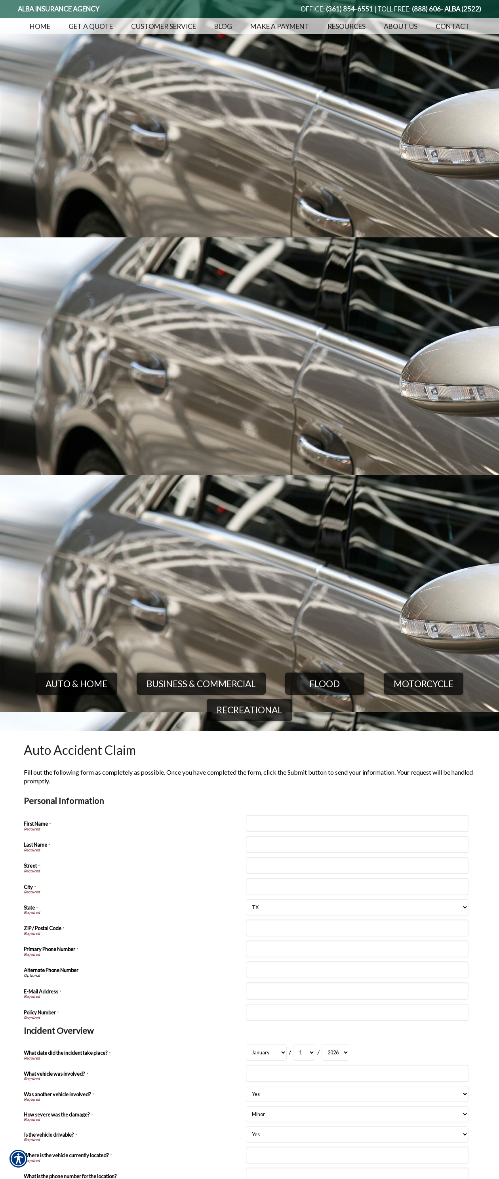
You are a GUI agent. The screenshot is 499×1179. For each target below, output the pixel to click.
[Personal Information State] (357, 907)
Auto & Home (76, 684)
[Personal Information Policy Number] (357, 1012)
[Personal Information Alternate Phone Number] (357, 969)
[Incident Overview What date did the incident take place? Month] (266, 1052)
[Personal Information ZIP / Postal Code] (357, 927)
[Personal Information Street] (357, 865)
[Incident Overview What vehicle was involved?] (357, 1073)
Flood (324, 684)
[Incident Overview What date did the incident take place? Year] (335, 1052)
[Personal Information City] (357, 886)
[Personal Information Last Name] (357, 844)
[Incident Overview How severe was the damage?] (357, 1114)
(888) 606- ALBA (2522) (446, 9)
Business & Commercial (201, 684)
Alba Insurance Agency (58, 9)
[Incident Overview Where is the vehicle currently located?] (357, 1155)
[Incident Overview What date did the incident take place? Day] (304, 1052)
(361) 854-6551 (349, 9)
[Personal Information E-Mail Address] (357, 990)
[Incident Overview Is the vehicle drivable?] (357, 1134)
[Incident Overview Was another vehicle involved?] (357, 1094)
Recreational (249, 710)
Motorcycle (423, 684)
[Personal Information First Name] (357, 823)
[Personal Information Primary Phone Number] (357, 948)
